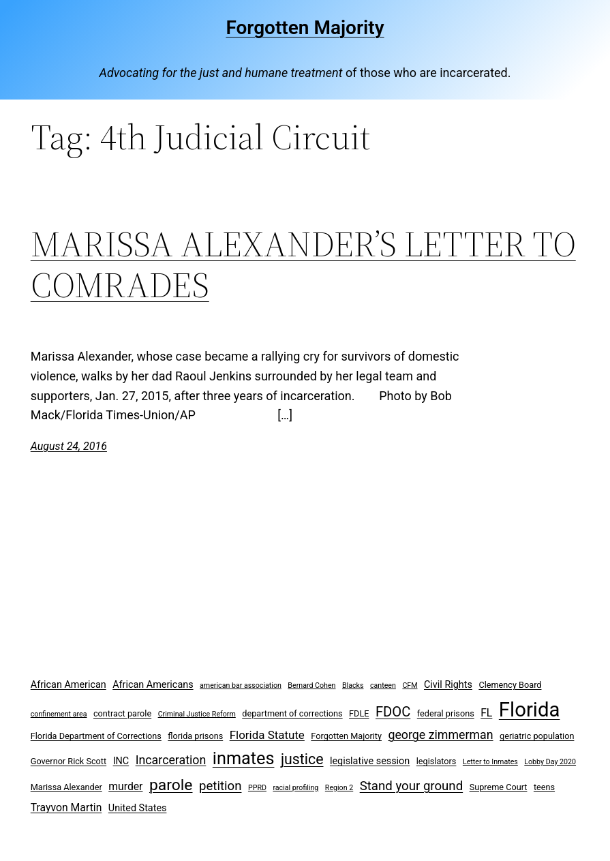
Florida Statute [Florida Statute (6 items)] (267, 735)
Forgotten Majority (305, 27)
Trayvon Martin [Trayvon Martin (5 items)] (66, 807)
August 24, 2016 (69, 446)
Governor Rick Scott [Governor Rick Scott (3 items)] (68, 761)
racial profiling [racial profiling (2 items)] (295, 787)
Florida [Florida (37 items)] (529, 709)
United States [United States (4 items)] (137, 808)
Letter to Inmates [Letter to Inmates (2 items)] (490, 761)
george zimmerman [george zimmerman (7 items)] (440, 734)
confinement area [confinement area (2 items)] (59, 714)
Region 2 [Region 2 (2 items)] (339, 787)
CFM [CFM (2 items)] (409, 685)
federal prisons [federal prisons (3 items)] (445, 713)
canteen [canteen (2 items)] (383, 685)
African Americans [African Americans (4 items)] (152, 685)
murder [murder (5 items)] (125, 786)
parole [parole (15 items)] (171, 785)
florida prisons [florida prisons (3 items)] (195, 736)
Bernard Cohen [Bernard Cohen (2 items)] (311, 685)
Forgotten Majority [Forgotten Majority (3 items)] (346, 736)
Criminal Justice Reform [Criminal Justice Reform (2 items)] (197, 714)
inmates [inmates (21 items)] (244, 758)
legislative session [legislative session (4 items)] (370, 761)
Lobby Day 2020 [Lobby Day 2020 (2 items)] (550, 761)
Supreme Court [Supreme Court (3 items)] (499, 787)
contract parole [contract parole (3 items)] (122, 713)
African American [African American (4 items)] (68, 685)
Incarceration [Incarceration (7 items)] (171, 760)
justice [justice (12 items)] (302, 759)
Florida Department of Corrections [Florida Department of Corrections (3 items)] (96, 736)
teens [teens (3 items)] (544, 787)
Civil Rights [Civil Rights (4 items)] (448, 685)
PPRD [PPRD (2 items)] (257, 787)
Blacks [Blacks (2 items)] (353, 685)
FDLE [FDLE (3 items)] (359, 713)
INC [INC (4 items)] (121, 761)
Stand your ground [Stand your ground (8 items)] (411, 786)
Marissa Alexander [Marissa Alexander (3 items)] (66, 787)
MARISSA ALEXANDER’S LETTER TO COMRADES (303, 264)
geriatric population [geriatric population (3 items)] (537, 736)
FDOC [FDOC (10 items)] (393, 712)
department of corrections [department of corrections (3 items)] (292, 713)
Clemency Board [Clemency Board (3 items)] (509, 685)
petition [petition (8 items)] (220, 786)
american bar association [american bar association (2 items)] (240, 685)
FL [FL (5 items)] (486, 712)
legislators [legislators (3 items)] (436, 761)
